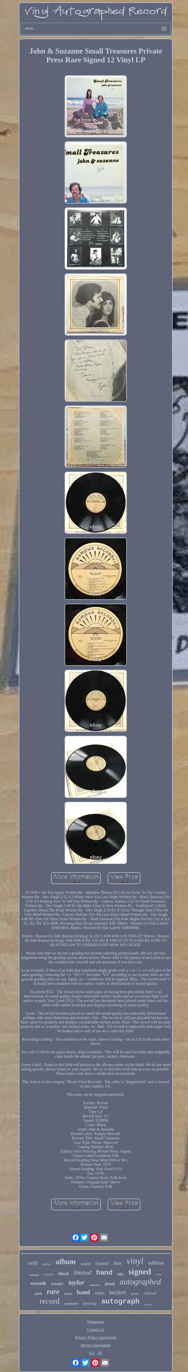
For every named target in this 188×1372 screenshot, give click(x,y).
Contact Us (96, 1329)
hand (104, 1272)
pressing (89, 1303)
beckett (117, 1292)
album (66, 1261)
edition (156, 1263)
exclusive (71, 1303)
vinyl (135, 1261)
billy (121, 1274)
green (135, 1293)
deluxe (47, 1264)
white (100, 1293)
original (49, 1274)
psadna (148, 1304)
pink (38, 1293)
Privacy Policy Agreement (95, 1337)
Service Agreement (96, 1345)
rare (53, 1291)
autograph (120, 1302)
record (49, 1301)
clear (159, 1274)
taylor (76, 1282)
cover (57, 1284)
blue (117, 1263)
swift (33, 1263)
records (38, 1283)
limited (82, 1272)
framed (101, 1263)
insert (68, 1293)
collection (94, 1284)
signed (140, 1271)
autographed (140, 1281)
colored (150, 1293)
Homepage (95, 1322)
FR (99, 1353)
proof (110, 1283)
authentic (34, 1275)
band (83, 1292)
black (64, 1273)
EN (91, 1353)
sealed (85, 1264)
